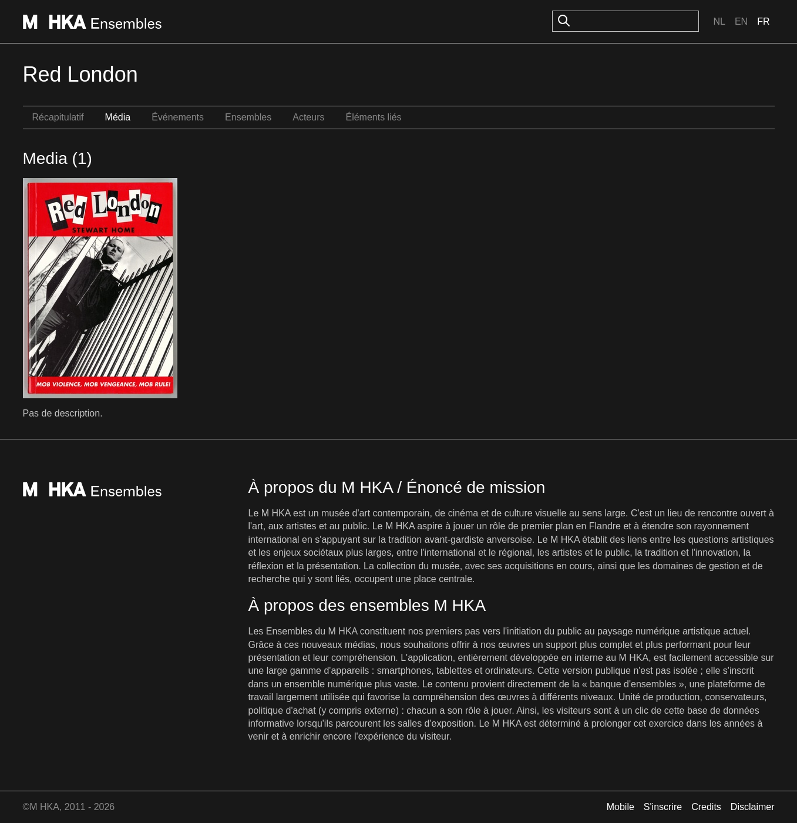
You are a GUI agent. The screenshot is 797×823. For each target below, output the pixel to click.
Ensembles (248, 117)
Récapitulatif (58, 117)
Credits (706, 807)
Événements (178, 117)
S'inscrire (663, 807)
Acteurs (308, 117)
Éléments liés (373, 117)
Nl (719, 21)
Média (118, 117)
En (741, 21)
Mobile (620, 807)
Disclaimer (753, 807)
